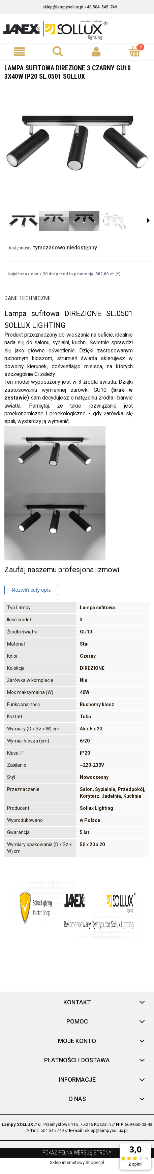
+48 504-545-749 (101, 7)
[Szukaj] (57, 51)
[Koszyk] (135, 51)
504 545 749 (52, 1130)
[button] (19, 52)
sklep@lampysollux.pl (62, 7)
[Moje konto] (96, 52)
